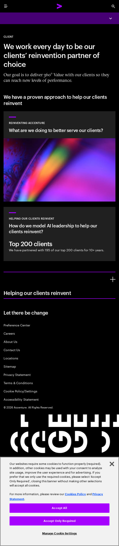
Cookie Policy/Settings (20, 391)
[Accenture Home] (59, 6)
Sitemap (10, 366)
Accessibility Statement (21, 399)
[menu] (5, 6)
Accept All (59, 508)
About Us (10, 341)
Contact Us (12, 349)
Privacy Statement (17, 374)
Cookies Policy (75, 494)
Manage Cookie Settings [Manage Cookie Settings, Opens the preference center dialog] (59, 533)
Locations (11, 358)
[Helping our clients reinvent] (112, 279)
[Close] (112, 464)
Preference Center (17, 325)
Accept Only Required (60, 520)
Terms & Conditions (18, 382)
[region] (59, 501)
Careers (9, 333)
